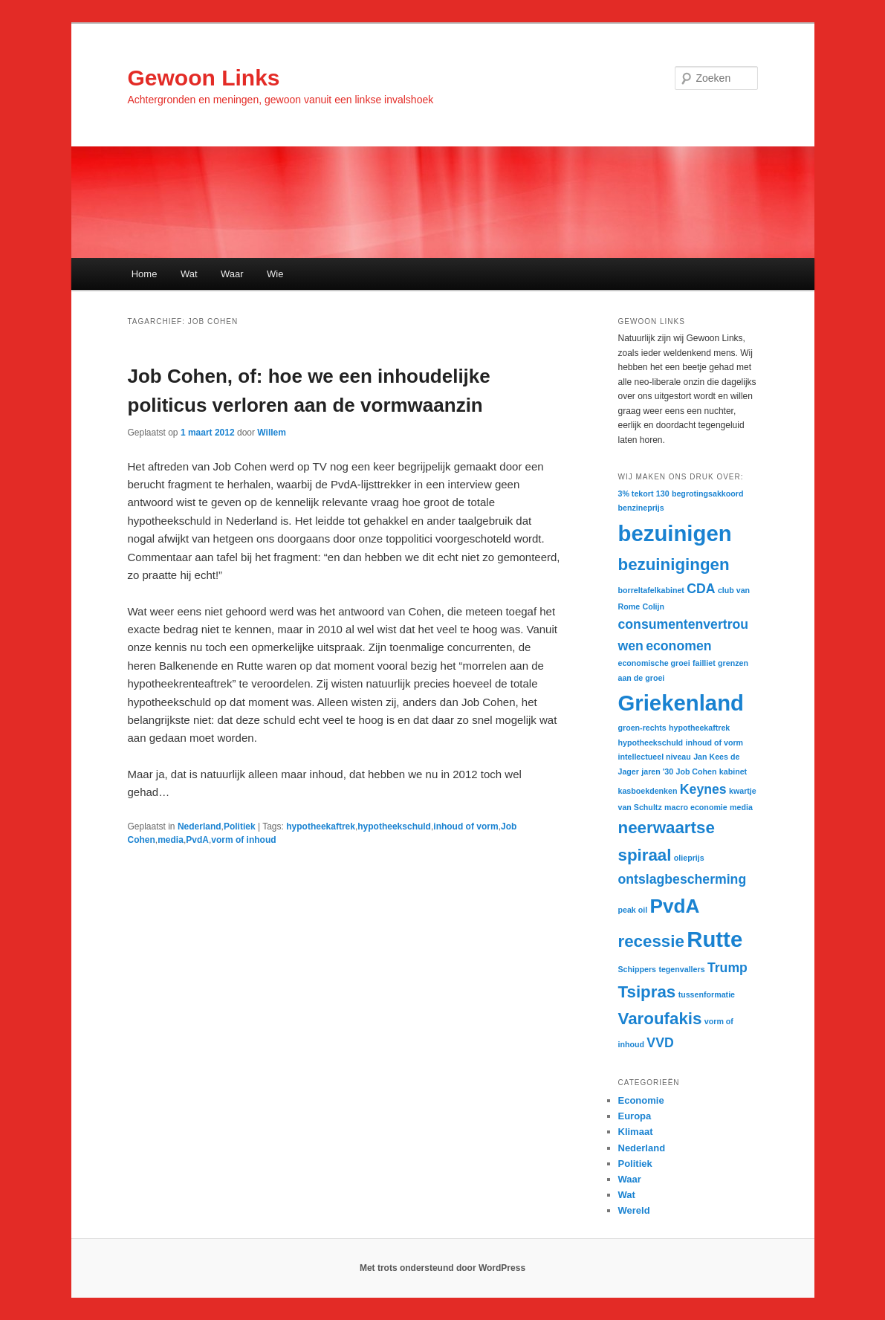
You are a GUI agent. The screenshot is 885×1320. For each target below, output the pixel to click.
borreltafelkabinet (651, 590)
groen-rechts (642, 727)
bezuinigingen (674, 564)
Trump (727, 967)
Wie (275, 273)
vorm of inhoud (243, 840)
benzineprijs (641, 507)
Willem (271, 432)
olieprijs (689, 857)
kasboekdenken (648, 790)
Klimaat (635, 1131)
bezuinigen (675, 533)
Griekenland (681, 702)
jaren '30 (657, 771)
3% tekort (636, 493)
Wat (189, 273)
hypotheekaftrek (320, 826)
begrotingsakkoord (708, 493)
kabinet (733, 771)
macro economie (695, 807)
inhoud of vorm (465, 826)
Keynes (703, 789)
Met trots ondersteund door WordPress (442, 1268)
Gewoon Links (204, 77)
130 (663, 493)
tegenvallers (681, 969)
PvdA (197, 840)
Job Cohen (695, 771)
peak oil (633, 909)
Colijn (653, 606)
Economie (641, 1100)
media (171, 840)
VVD (659, 1042)
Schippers (637, 969)
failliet (704, 663)
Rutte (714, 939)
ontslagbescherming (682, 879)
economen (678, 645)
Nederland (199, 826)
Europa (635, 1116)
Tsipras (647, 992)
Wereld (634, 1210)
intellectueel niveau (654, 756)
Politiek (240, 826)
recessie (651, 941)
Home (145, 273)
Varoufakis (660, 1018)
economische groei (654, 663)
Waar (232, 273)
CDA (701, 588)
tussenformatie (706, 994)
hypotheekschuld (394, 826)
